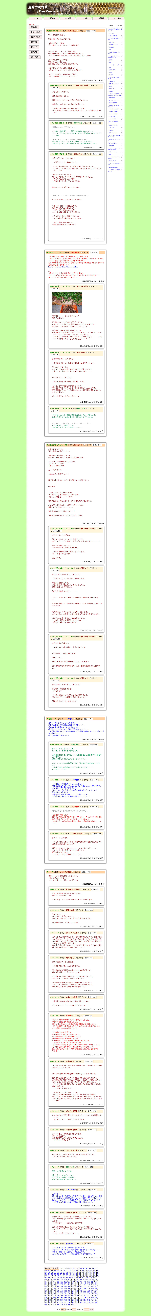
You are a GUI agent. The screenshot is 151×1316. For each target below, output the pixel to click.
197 (81, 1290)
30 (88, 1270)
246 (54, 1297)
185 (88, 1288)
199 (88, 1290)
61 (73, 1274)
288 (54, 1303)
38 (58, 1272)
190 (54, 1290)
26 (76, 1270)
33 (97, 1270)
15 (96, 1268)
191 (58, 1290)
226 (84, 1294)
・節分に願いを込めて (113, 44)
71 (49, 1276)
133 (50, 1283)
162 (54, 1286)
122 (61, 1281)
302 (54, 1304)
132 (46, 1283)
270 (92, 1299)
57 (61, 1274)
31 (91, 1270)
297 (88, 1303)
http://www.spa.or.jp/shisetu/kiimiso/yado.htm (63, 267)
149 (58, 1285)
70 (46, 1276)
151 (65, 1285)
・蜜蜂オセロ (111, 42)
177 (58, 1288)
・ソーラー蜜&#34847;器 (113, 64)
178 (61, 1288)
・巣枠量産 (110, 74)
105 (50, 1279)
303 (58, 1304)
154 (77, 1285)
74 (58, 1276)
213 (88, 1292)
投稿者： (65, 31)
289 (58, 1303)
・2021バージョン (112, 88)
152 (69, 1285)
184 (84, 1288)
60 (70, 1274)
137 (65, 1283)
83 (85, 1276)
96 (70, 1277)
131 (96, 1281)
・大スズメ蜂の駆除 (112, 102)
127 (81, 1281)
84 (88, 1276)
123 (65, 1281)
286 (46, 1303)
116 (92, 1279)
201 (96, 1290)
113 (80, 1279)
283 (88, 1301)
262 (61, 1299)
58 (64, 1274)
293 (73, 1303)
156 (84, 1285)
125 (73, 1281)
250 (69, 1297)
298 (92, 1303)
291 (65, 1303)
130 (92, 1281)
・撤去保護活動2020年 (113, 167)
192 (61, 1290)
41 (67, 1272)
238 (77, 1295)
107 (58, 1279)
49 (91, 1272)
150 (61, 1285)
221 (65, 1294)
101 (86, 1277)
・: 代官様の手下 (111, 69)
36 (52, 1272)
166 (69, 1286)
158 (92, 1285)
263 (65, 1299)
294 (77, 1303)
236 (69, 1295)
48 (88, 1272)
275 (58, 1301)
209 (73, 1292)
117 (96, 1279)
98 (76, 1277)
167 (73, 1286)
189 (50, 1290)
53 (49, 1274)
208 (69, 1292)
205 (58, 1292)
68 (94, 1274)
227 (88, 1294)
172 (92, 1286)
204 (54, 1292)
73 (55, 1276)
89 (49, 1277)
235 (65, 1295)
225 (81, 1294)
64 (82, 1274)
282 (84, 1301)
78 (70, 1276)
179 (65, 1288)
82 (82, 1276)
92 (58, 1277)
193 (65, 1290)
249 (65, 1297)
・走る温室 (110, 91)
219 (58, 1294)
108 (61, 1279)
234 (61, 1295)
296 (84, 1303)
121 (57, 1281)
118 (46, 1281)
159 (96, 1285)
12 (87, 1268)
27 (79, 1270)
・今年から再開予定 (112, 35)
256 (92, 1297)
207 (65, 1292)
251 (73, 1297)
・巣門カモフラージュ (113, 125)
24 (70, 1270)
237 (73, 1295)
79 (73, 1276)
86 (94, 1276)
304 (61, 1304)
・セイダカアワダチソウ (113, 100)
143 (88, 1283)
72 (52, 1276)
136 (61, 1283)
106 (54, 1279)
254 (84, 1297)
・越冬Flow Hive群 (112, 160)
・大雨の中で (111, 130)
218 (54, 1294)
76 (64, 1276)
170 (84, 1286)
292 (69, 1303)
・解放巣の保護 (111, 97)
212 (84, 1292)
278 (69, 1301)
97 (73, 1277)
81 (79, 1276)
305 (65, 1304)
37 (55, 1272)
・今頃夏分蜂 (111, 145)
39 (61, 1272)
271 (96, 1299)
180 (69, 1288)
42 (70, 1272)
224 (77, 1294)
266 (77, 1299)
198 (84, 1290)
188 (46, 1290)
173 (96, 1286)
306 (69, 1304)
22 (64, 1270)
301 (50, 1304)
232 (54, 1295)
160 (46, 1286)
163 (58, 1286)
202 (46, 1292)
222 (69, 1294)
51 (97, 1272)
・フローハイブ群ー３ (113, 111)
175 (50, 1288)
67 (91, 1274)
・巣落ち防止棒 (111, 81)
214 (92, 1292)
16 (46, 1270)
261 (58, 1299)
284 (92, 1301)
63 (79, 1274)
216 (46, 1294)
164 (61, 1286)
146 (46, 1285)
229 (96, 1294)
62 (76, 1274)
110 (69, 1279)
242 (92, 1295)
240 (84, 1295)
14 (93, 1268)
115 (88, 1279)
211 (81, 1292)
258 (46, 1299)
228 (92, 1294)
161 (50, 1286)
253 (81, 1297)
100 (83, 1277)
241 (88, 1295)
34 (46, 1272)
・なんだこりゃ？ (112, 116)
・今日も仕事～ (111, 127)
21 (61, 1270)
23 (67, 1270)
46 (82, 1272)
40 (64, 1272)
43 (73, 1272)
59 (67, 1274)
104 (46, 1279)
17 (49, 1270)
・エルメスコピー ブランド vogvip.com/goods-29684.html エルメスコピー (115, 29)
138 (69, 1283)
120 (54, 1281)
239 (81, 1295)
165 (65, 1286)
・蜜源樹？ (110, 60)
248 (61, 1297)
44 (76, 1272)
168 (77, 1286)
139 (73, 1283)
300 (46, 1304)
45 (79, 1272)
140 (77, 1283)
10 (81, 1268)
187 (96, 1288)
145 (96, 1283)
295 (81, 1303)
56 (58, 1274)
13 (90, 1268)
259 (50, 1299)
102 (90, 1277)
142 (84, 1283)
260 (54, 1299)
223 (73, 1294)
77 (67, 1276)
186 (92, 1288)
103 (94, 1277)
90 (52, 1277)
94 (64, 1277)
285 (96, 1301)
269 (88, 1299)
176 (54, 1288)
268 (84, 1299)
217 (50, 1294)
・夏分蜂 (110, 72)
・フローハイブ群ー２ (113, 114)
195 (73, 1290)
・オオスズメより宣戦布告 (114, 109)
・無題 (109, 49)
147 (50, 1285)
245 (50, 1297)
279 (73, 1301)
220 (61, 1294)
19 (55, 1270)
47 (85, 1272)
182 (77, 1288)
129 (88, 1281)
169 (81, 1286)
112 (77, 1279)
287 (50, 1303)
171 (88, 1286)
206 (61, 1292)
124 (69, 1281)
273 (50, 1301)
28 (82, 1270)
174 (46, 1288)
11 (84, 1268)
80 (76, 1276)
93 (61, 1277)
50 (94, 1272)
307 (73, 1304)
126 (77, 1281)
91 (55, 1277)
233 (58, 1295)
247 (58, 1297)
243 (96, 1295)
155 (81, 1285)
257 (96, 1297)
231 (50, 1295)
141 (81, 1283)
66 (88, 1274)
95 (67, 1277)
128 (84, 1281)
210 (77, 1292)
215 (96, 1292)
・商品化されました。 (113, 132)
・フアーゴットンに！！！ (114, 83)
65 (85, 1274)
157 (88, 1285)
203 (50, 1292)
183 (81, 1288)
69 (97, 1274)
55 (55, 1274)
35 (49, 1272)
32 (94, 1270)
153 (73, 1285)
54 (52, 1274)
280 (77, 1301)
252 (77, 1297)
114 (84, 1279)
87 (97, 1276)
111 (73, 1279)
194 (69, 1290)
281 (81, 1301)
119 (50, 1281)
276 (61, 1301)
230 (46, 1295)
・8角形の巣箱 (111, 47)
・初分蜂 (110, 86)
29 (85, 1270)
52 (46, 1274)
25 (73, 1270)
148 (54, 1285)
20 (58, 1270)
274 (54, 1301)
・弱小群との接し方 (112, 143)
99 (79, 1277)
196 (77, 1290)
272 (46, 1301)
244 (46, 1297)
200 (92, 1290)
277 (65, 1301)
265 (73, 1299)
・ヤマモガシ (111, 33)
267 (81, 1299)
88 (46, 1277)
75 (61, 1276)
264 (69, 1299)
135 (58, 1283)
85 (91, 1276)
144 (92, 1283)
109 (65, 1279)
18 (52, 1270)
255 (88, 1297)
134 (54, 1283)
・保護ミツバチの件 (112, 152)
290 (61, 1303)
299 (96, 1303)
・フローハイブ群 (112, 119)
